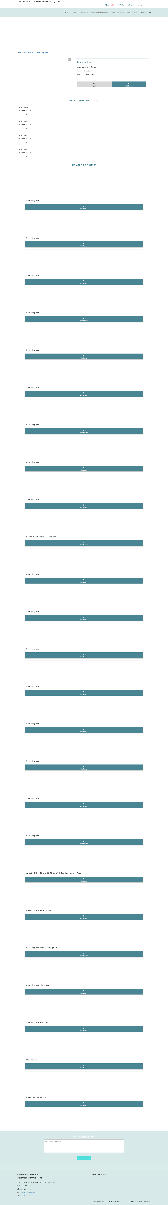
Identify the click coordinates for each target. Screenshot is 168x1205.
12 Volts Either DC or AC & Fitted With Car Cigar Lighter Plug (53, 873)
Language (142, 5)
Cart (109, 5)
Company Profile (79, 13)
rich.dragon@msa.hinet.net (29, 1192)
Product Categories (99, 13)
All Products (29, 52)
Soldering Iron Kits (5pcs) (37, 1022)
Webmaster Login (126, 5)
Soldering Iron (42, 52)
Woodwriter (31, 1060)
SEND (84, 1158)
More (143, 13)
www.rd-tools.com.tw (26, 1196)
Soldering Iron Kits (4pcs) (37, 985)
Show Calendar (118, 13)
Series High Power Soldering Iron (41, 537)
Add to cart (129, 86)
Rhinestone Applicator (36, 1097)
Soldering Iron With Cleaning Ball (41, 948)
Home (67, 13)
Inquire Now (132, 13)
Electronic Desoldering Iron (38, 910)
